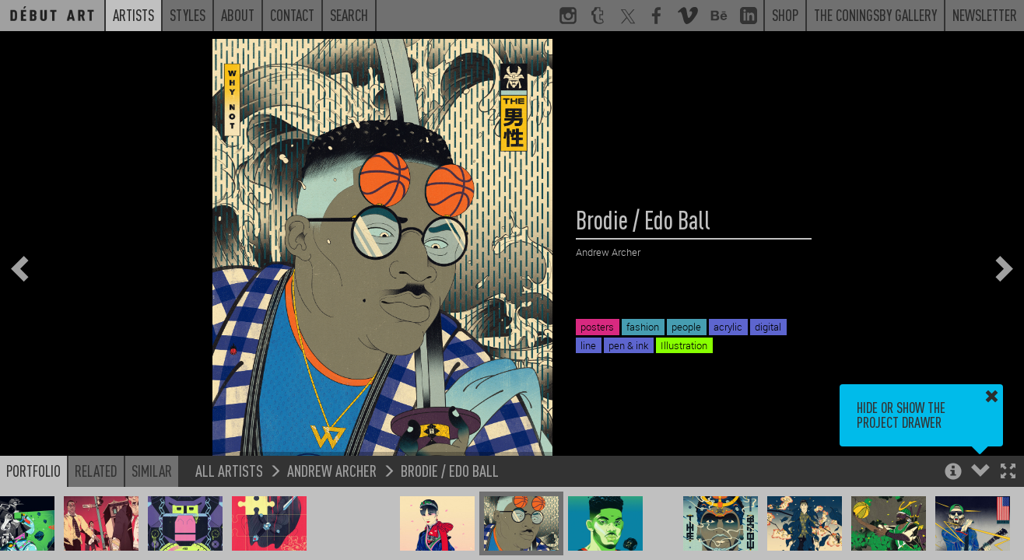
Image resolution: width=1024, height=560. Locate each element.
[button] (1008, 472)
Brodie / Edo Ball (450, 470)
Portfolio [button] (33, 470)
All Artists (229, 470)
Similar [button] (152, 470)
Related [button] (96, 470)
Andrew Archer (332, 470)
